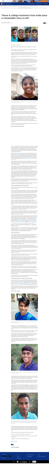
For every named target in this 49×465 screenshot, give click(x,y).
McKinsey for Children (19, 223)
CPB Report (38, 456)
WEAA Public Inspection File (30, 456)
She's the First (30, 222)
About (18, 456)
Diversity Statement (29, 458)
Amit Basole (16, 282)
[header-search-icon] (39, 2)
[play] (1, 5)
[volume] (4, 5)
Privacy (18, 458)
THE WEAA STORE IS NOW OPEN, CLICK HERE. (24, 9)
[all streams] (45, 5)
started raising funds (22, 230)
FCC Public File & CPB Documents (41, 458)
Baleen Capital (34, 223)
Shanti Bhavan (17, 108)
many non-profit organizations (20, 222)
